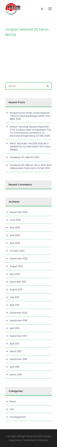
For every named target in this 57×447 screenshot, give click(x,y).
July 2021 (14, 297)
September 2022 (19, 258)
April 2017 (14, 343)
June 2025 (15, 219)
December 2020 (18, 312)
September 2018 (18, 320)
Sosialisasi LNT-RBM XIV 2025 (24, 157)
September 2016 (18, 359)
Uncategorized (17, 416)
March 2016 (16, 374)
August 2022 (16, 266)
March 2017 (16, 351)
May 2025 (15, 227)
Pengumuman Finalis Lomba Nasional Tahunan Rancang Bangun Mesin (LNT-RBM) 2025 (30, 115)
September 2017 (18, 335)
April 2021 (14, 304)
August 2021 (16, 289)
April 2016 (14, 366)
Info (12, 409)
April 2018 (14, 328)
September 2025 (19, 212)
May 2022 (15, 274)
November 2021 (18, 281)
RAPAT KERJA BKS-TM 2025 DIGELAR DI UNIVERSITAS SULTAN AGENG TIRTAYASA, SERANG (30, 146)
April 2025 (15, 235)
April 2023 (15, 243)
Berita (13, 401)
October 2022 (17, 250)
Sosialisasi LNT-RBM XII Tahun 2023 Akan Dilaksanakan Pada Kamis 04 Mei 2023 (31, 167)
